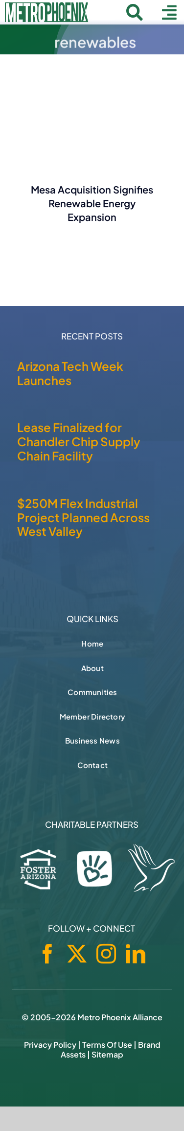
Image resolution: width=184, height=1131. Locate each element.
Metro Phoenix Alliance (119, 1017)
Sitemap (107, 1054)
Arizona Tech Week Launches (70, 373)
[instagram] (106, 953)
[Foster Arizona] (38, 867)
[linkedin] (135, 953)
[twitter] (77, 953)
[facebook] (47, 953)
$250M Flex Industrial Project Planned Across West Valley (83, 517)
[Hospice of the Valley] (151, 868)
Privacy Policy (50, 1044)
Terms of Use (107, 1044)
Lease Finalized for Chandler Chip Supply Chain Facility (78, 441)
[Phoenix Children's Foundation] (94, 866)
